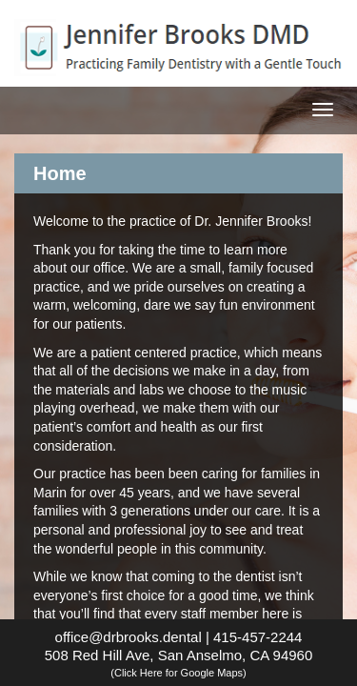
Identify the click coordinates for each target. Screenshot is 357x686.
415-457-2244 (257, 637)
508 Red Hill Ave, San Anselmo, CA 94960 (179, 662)
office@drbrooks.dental (128, 637)
